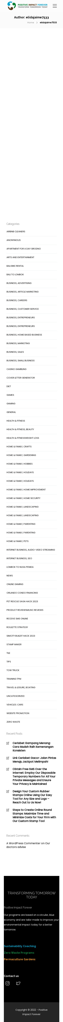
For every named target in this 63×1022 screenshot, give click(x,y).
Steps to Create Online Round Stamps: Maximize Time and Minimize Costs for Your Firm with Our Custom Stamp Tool (34, 815)
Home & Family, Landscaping (22, 506)
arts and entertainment (20, 257)
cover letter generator (21, 377)
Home (30, 22)
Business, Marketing (18, 343)
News (10, 575)
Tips (9, 661)
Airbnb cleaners (16, 231)
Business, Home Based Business (24, 334)
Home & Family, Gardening (21, 455)
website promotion (18, 713)
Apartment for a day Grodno (24, 248)
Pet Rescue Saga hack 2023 (22, 601)
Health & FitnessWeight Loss (23, 438)
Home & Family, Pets (18, 541)
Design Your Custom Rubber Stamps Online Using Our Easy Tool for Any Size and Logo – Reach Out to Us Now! (32, 797)
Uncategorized (16, 696)
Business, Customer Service (23, 309)
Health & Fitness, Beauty (20, 429)
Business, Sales (15, 352)
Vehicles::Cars (15, 704)
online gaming (15, 584)
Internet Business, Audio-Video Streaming (31, 549)
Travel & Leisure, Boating (21, 687)
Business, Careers (17, 300)
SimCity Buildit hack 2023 (21, 635)
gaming (11, 403)
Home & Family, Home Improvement (26, 489)
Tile (8, 653)
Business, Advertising (19, 283)
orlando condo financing (22, 592)
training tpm (14, 678)
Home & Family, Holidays (20, 472)
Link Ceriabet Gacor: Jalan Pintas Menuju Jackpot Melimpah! (34, 760)
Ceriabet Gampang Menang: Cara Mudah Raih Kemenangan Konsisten (33, 746)
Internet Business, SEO (19, 558)
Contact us (11, 976)
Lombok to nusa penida (20, 567)
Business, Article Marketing (22, 291)
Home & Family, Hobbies (20, 463)
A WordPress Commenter (23, 843)
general (11, 412)
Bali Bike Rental (15, 266)
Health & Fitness (16, 420)
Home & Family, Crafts (19, 446)
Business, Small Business (21, 360)
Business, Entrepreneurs (21, 317)
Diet (9, 386)
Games (10, 395)
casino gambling (16, 369)
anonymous (14, 240)
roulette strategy (17, 627)
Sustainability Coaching (20, 946)
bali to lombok (15, 274)
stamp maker (14, 644)
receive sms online (17, 618)
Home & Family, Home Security (23, 498)
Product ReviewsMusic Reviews (25, 610)
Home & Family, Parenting (21, 524)
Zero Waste (13, 721)
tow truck (13, 670)
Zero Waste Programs (19, 952)
